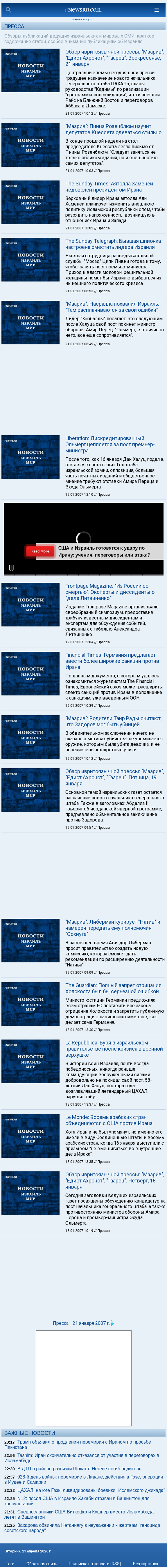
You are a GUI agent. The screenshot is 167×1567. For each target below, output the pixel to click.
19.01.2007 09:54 (79, 828)
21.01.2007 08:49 (79, 344)
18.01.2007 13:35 (79, 1162)
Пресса (14, 26)
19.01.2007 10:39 (79, 706)
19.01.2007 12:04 (79, 642)
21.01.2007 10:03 (79, 171)
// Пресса (102, 113)
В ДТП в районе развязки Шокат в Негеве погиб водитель (79, 1468)
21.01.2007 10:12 (79, 113)
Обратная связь (41, 1563)
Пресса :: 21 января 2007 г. (81, 1323)
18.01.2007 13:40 (79, 1030)
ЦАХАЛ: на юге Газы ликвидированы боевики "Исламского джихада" (91, 1490)
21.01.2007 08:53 (79, 291)
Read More (40, 551)
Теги (10, 1563)
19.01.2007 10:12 (79, 759)
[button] (11, 568)
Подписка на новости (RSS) (95, 1563)
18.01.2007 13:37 (79, 1104)
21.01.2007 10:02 (79, 228)
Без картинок (145, 1563)
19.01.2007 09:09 (79, 973)
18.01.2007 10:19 (79, 1231)
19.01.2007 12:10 (79, 495)
